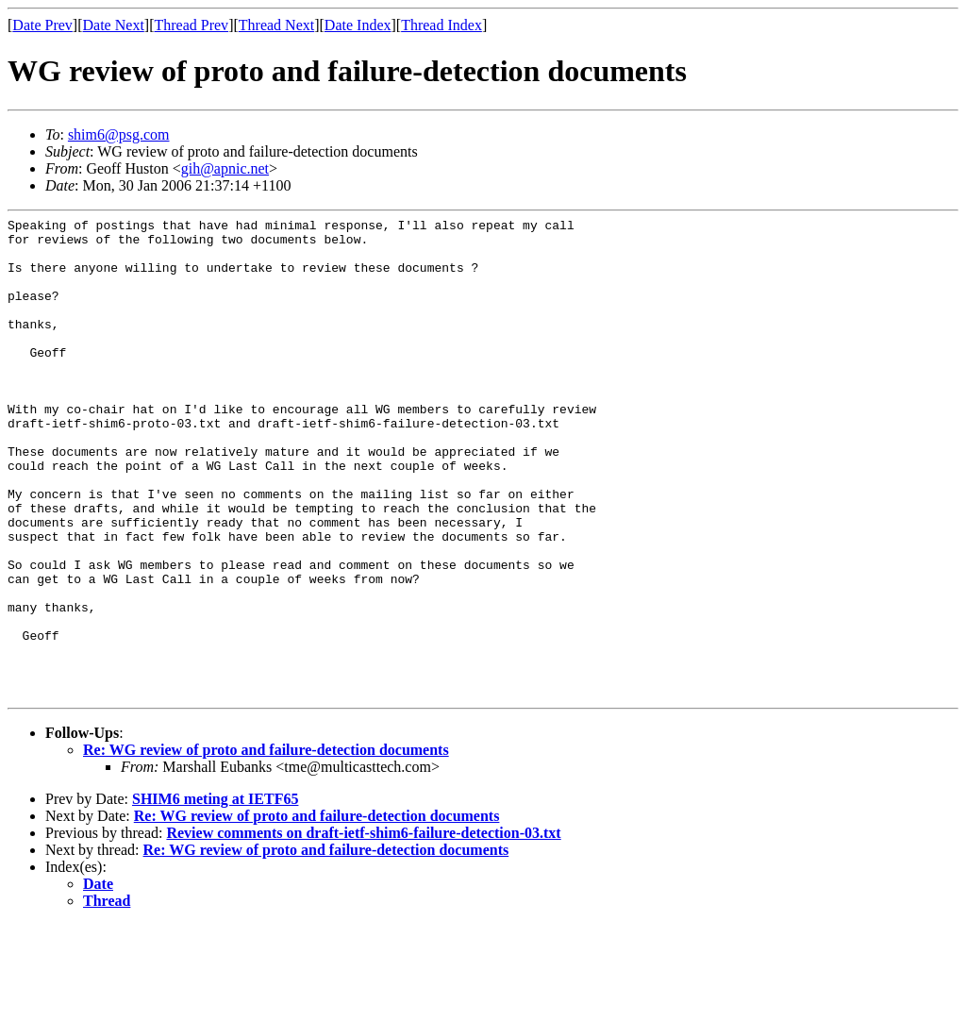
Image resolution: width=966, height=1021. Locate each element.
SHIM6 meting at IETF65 (215, 895)
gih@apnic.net (225, 168)
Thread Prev (191, 25)
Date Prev (42, 25)
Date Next (113, 25)
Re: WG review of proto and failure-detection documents (266, 846)
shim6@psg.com (119, 134)
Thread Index (441, 25)
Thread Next (276, 25)
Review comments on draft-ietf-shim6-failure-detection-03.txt (363, 929)
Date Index (358, 25)
